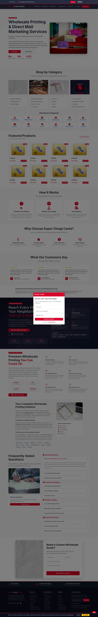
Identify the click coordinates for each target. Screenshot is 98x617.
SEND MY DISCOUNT (49, 319)
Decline (78, 615)
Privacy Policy (70, 614)
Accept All (85, 615)
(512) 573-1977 (52, 322)
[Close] (63, 294)
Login (73, 2)
